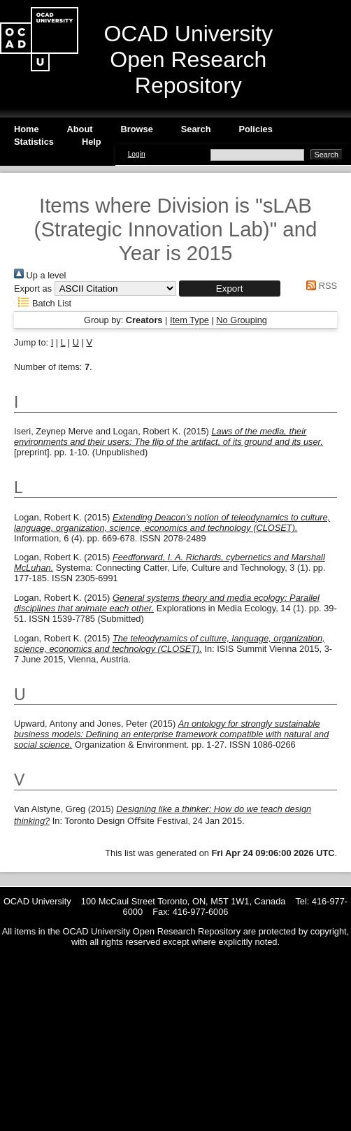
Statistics (34, 141)
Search (196, 129)
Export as (33, 288)
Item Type (189, 320)
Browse (137, 129)
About (80, 129)
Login (136, 154)
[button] (229, 288)
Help (91, 141)
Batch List (42, 303)
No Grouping (241, 320)
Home (26, 129)
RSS (319, 285)
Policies (255, 129)
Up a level (40, 275)
